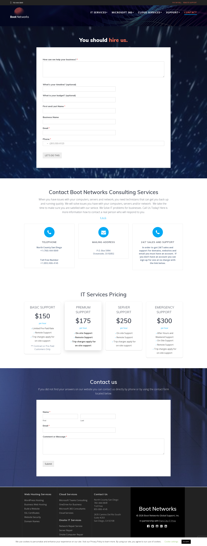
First (44, 421)
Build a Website (32, 508)
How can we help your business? (60, 59)
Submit (48, 464)
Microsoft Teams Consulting (73, 500)
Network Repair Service (70, 526)
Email (46, 128)
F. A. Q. (103, 217)
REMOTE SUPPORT (190, 2)
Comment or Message (55, 437)
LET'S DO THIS (52, 155)
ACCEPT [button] (186, 541)
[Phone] (103, 143)
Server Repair (66, 530)
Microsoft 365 (122, 12)
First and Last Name (54, 106)
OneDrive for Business (70, 504)
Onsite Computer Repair (71, 534)
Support (172, 12)
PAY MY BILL (176, 2)
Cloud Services (149, 12)
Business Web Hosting (35, 504)
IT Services (98, 12)
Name (46, 412)
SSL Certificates (31, 512)
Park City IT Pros (167, 520)
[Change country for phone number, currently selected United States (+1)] (46, 143)
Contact (190, 12)
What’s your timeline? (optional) (59, 84)
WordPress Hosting (34, 500)
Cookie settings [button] (171, 541)
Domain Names (32, 521)
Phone (47, 139)
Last (82, 421)
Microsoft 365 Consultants (72, 508)
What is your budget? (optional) (59, 95)
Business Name (51, 117)
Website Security (32, 517)
